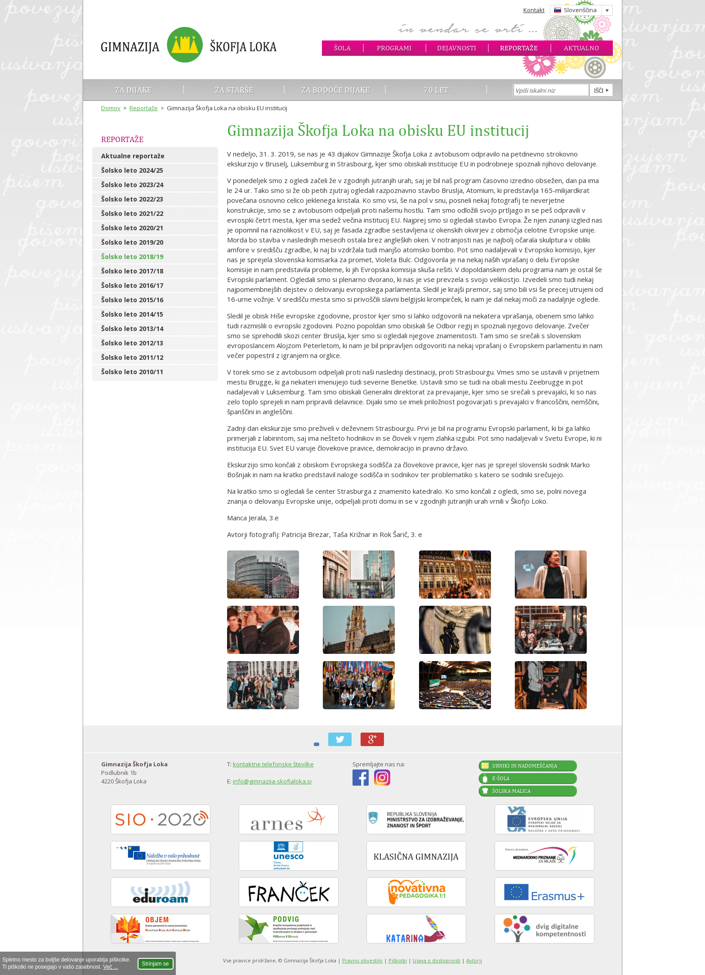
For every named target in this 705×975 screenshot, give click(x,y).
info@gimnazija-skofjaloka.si (272, 781)
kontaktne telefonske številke (273, 764)
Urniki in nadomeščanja (524, 766)
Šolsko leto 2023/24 (132, 184)
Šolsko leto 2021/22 (132, 213)
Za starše (234, 89)
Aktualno (581, 48)
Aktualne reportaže (133, 156)
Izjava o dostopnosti (436, 960)
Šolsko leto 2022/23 (132, 199)
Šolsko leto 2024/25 (132, 170)
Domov (110, 108)
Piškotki (397, 960)
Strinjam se (155, 964)
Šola (342, 48)
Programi (394, 48)
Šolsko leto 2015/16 (132, 299)
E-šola (500, 778)
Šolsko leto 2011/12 (132, 357)
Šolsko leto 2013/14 (132, 328)
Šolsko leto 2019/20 (132, 242)
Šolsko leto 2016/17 (132, 285)
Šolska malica (511, 791)
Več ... (110, 967)
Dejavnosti (456, 48)
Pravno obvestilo (362, 960)
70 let (436, 89)
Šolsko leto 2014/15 (132, 314)
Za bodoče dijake (335, 89)
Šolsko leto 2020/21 (132, 228)
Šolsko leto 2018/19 (132, 256)
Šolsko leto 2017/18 (132, 271)
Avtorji (474, 960)
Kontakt (533, 10)
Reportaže (519, 48)
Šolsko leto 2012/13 (132, 343)
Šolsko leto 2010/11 (132, 371)
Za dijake (133, 89)
